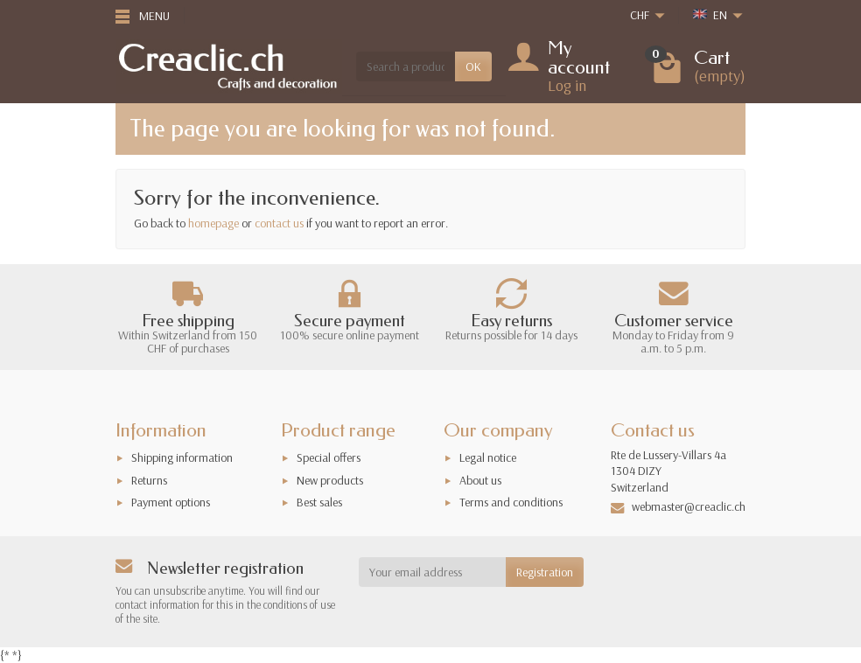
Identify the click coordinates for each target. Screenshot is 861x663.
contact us (279, 223)
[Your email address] (433, 572)
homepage (213, 223)
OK (473, 66)
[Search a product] (405, 66)
